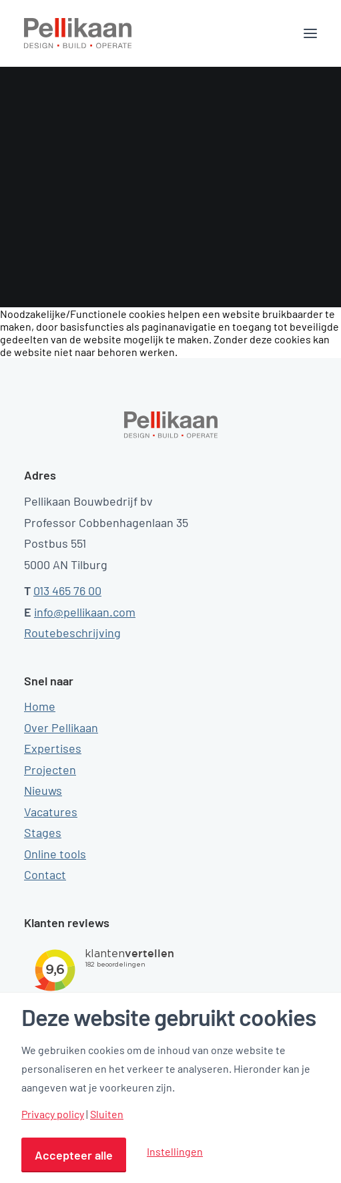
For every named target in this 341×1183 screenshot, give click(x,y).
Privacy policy (52, 1114)
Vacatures (50, 811)
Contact (45, 874)
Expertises (52, 748)
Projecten (50, 769)
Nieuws (43, 790)
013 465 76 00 (67, 590)
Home (39, 706)
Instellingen (175, 1151)
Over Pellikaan (61, 727)
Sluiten (106, 1114)
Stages (42, 832)
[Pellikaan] (78, 33)
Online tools (55, 853)
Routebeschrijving (72, 632)
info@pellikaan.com (84, 612)
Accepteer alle (74, 1155)
